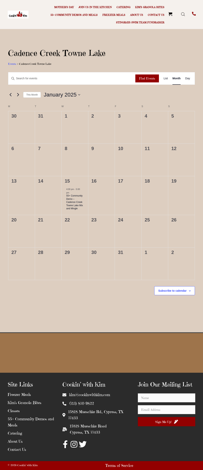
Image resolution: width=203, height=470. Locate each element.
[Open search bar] (183, 14)
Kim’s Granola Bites (24, 402)
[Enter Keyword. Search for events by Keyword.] (71, 78)
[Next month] (18, 94)
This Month (32, 94)
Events (12, 64)
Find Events (147, 78)
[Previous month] (10, 94)
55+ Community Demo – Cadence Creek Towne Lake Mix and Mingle (74, 202)
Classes (14, 410)
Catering (15, 433)
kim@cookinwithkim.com (89, 394)
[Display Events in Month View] (176, 78)
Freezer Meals (19, 394)
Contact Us (17, 449)
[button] (65, 444)
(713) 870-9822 (81, 403)
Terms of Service (119, 465)
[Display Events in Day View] (187, 78)
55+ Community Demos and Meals (31, 422)
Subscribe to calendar (172, 290)
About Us (15, 441)
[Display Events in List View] (166, 78)
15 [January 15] (67, 181)
